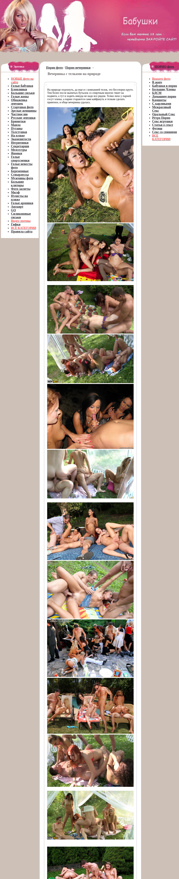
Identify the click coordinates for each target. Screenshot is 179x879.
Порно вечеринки (78, 67)
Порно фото (54, 67)
